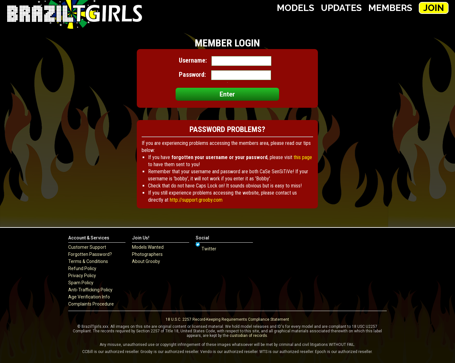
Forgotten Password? (90, 254)
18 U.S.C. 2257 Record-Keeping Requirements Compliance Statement (227, 319)
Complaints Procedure (91, 304)
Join (433, 8)
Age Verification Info (89, 296)
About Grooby (146, 261)
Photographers (147, 254)
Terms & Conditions (88, 261)
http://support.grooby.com (196, 200)
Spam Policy (80, 282)
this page (303, 157)
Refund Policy (82, 268)
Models (295, 8)
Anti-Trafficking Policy (90, 289)
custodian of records (248, 335)
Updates (341, 8)
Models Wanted (148, 247)
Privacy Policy (82, 275)
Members (390, 8)
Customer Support (87, 247)
